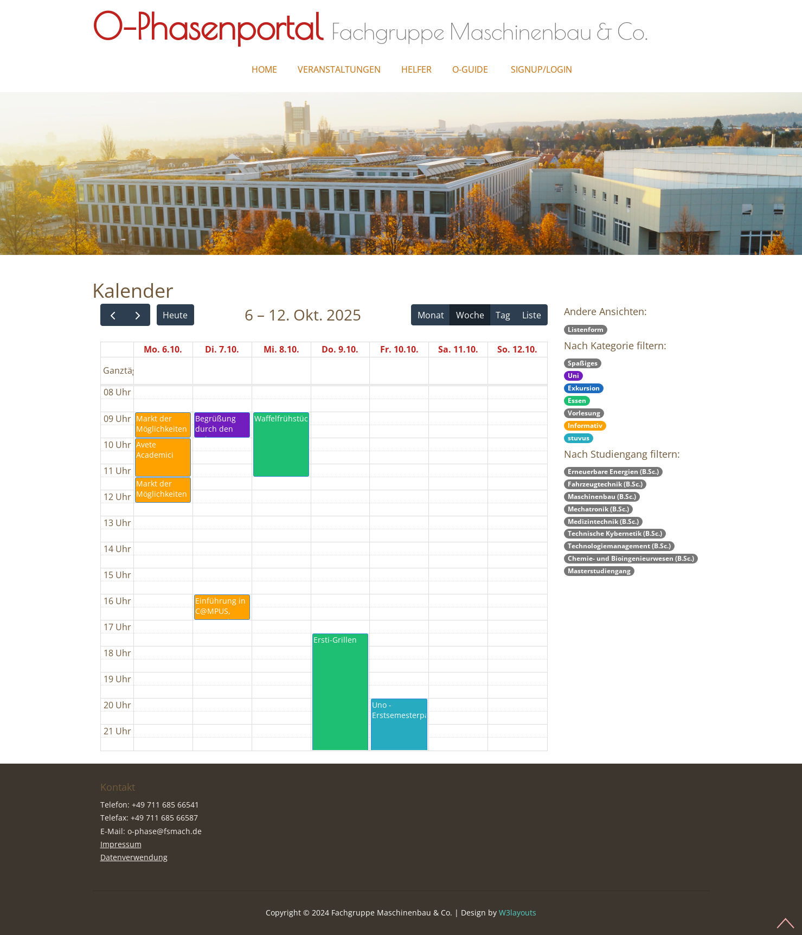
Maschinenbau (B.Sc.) (602, 496)
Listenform (586, 329)
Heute (175, 315)
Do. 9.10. (340, 349)
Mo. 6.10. (163, 349)
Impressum (121, 844)
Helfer (416, 69)
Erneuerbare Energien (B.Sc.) (613, 471)
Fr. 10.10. (399, 349)
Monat (431, 315)
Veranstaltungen (339, 69)
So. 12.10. (517, 349)
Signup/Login (541, 69)
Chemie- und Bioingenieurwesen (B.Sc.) (631, 558)
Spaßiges (583, 363)
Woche (470, 315)
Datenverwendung (134, 857)
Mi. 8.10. (281, 349)
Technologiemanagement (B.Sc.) (619, 545)
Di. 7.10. (222, 349)
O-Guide (470, 69)
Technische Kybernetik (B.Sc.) (615, 533)
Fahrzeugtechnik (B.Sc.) (605, 484)
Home (264, 69)
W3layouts (517, 912)
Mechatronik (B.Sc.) (598, 509)
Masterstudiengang (599, 570)
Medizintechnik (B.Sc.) (603, 521)
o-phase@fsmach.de (164, 831)
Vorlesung (584, 413)
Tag (503, 315)
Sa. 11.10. (458, 349)
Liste (531, 315)
